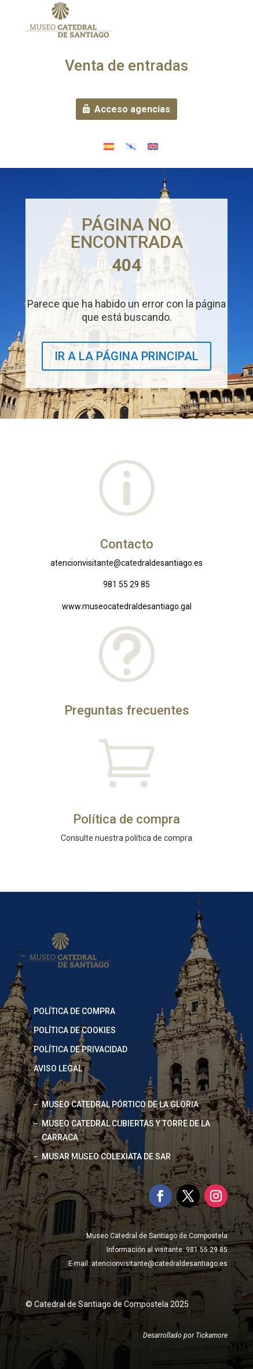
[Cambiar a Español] (109, 146)
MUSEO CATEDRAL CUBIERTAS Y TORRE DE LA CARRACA (126, 1130)
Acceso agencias (132, 109)
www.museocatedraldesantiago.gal (127, 606)
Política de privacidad (80, 1049)
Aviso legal (58, 1068)
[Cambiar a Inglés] (153, 146)
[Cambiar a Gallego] (131, 146)
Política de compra (74, 1011)
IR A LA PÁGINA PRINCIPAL (126, 356)
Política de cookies (75, 1030)
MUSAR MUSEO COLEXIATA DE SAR (106, 1156)
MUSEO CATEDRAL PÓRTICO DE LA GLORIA (120, 1104)
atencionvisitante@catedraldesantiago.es (126, 563)
